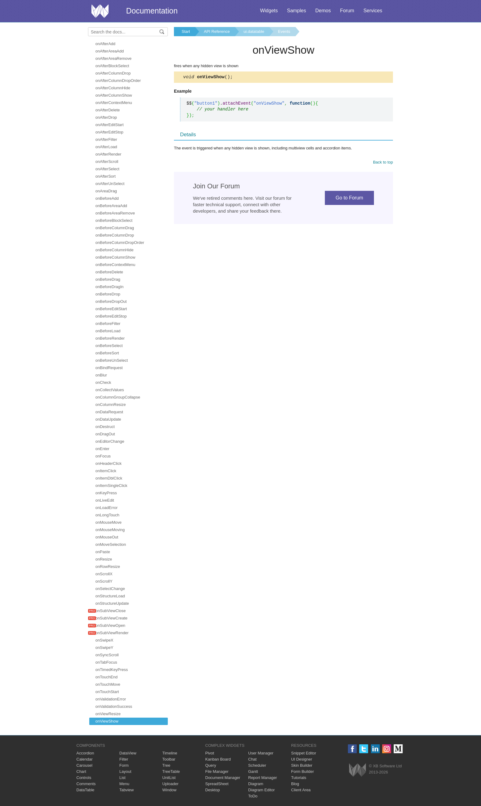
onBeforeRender (110, 338)
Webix (357, 770)
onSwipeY (104, 647)
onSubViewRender (112, 633)
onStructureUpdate (112, 603)
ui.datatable (254, 31)
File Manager (217, 771)
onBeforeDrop (107, 294)
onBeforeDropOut (111, 301)
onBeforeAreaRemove (115, 213)
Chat (252, 759)
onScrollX (104, 574)
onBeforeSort (107, 353)
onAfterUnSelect (110, 183)
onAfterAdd (105, 43)
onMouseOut (106, 537)
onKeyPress (106, 493)
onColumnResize (110, 404)
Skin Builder (301, 765)
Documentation (152, 10)
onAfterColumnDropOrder (118, 80)
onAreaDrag (106, 191)
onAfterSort (105, 176)
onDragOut (105, 434)
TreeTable (171, 771)
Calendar (84, 759)
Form (124, 765)
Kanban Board (218, 759)
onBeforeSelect (109, 345)
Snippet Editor (303, 753)
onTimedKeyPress (111, 669)
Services (373, 10)
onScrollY (104, 581)
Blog (295, 783)
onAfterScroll (106, 161)
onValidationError (110, 699)
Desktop (212, 790)
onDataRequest (109, 412)
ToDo (252, 796)
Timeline (169, 753)
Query (210, 765)
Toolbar (168, 759)
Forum (347, 10)
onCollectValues (109, 390)
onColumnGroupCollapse (117, 397)
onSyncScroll (107, 655)
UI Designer (301, 759)
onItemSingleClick (111, 485)
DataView (127, 753)
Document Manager (222, 777)
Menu (124, 783)
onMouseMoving (110, 529)
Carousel (84, 765)
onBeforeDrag (107, 279)
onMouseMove (108, 522)
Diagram (255, 783)
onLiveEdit (104, 500)
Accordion (85, 753)
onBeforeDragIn (109, 286)
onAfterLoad (106, 147)
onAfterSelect (107, 169)
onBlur (101, 375)
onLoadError (106, 507)
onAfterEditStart (109, 124)
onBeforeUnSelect (111, 360)
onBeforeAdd (107, 198)
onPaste (102, 552)
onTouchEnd (106, 677)
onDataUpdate (108, 419)
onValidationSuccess (113, 706)
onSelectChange (110, 588)
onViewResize (108, 714)
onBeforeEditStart (111, 309)
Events (284, 31)
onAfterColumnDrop (113, 73)
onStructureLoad (110, 596)
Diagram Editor (261, 790)
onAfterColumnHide (112, 88)
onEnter (102, 448)
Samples (296, 10)
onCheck (103, 382)
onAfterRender (108, 154)
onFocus (103, 456)
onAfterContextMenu (113, 102)
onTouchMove (107, 684)
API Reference (217, 31)
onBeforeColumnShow (115, 257)
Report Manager (262, 777)
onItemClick (105, 471)
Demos (323, 10)
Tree (166, 765)
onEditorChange (109, 441)
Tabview (126, 790)
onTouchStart (107, 691)
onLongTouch (107, 515)
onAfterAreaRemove (113, 58)
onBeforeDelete (109, 272)
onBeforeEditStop (111, 316)
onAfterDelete (107, 110)
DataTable (85, 790)
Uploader (170, 783)
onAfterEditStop (109, 132)
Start (186, 31)
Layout (125, 771)
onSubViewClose (110, 610)
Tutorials (298, 777)
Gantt (253, 771)
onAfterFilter (106, 139)
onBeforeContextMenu (115, 264)
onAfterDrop (106, 117)
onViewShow (106, 721)
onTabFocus (106, 662)
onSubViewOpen (110, 625)
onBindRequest (109, 367)
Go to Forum (349, 198)
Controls (83, 777)
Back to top (383, 163)
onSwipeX (104, 640)
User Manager (260, 753)
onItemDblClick (108, 478)
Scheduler (257, 765)
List (122, 777)
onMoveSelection (110, 544)
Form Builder (302, 771)
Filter (123, 759)
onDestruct (105, 426)
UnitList (168, 777)
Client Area (301, 790)
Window (169, 790)
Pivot (209, 753)
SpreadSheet (217, 783)
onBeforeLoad (108, 331)
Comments (86, 783)
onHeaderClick (108, 463)
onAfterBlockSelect (112, 66)
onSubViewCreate (111, 618)
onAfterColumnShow (113, 95)
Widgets (269, 10)
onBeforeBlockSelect (114, 220)
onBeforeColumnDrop (114, 235)
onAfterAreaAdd (109, 51)
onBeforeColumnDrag (114, 228)
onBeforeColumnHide (114, 250)
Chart (81, 771)
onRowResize (107, 566)
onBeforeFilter (108, 323)
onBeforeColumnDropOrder (119, 242)
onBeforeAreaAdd (111, 205)
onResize (103, 559)
